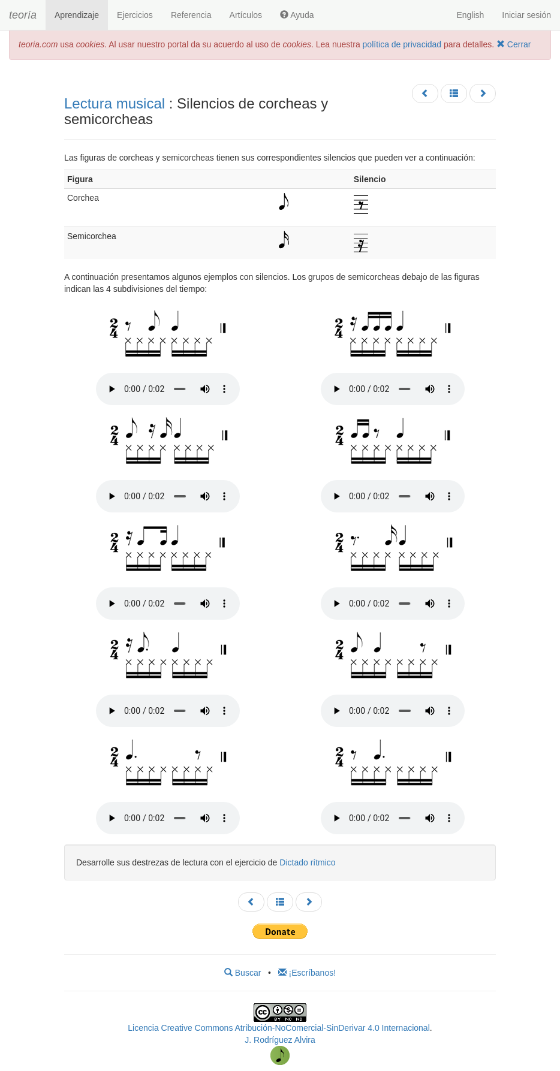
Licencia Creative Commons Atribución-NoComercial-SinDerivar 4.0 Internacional (278, 1028)
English (470, 15)
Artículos (246, 15)
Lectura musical (114, 103)
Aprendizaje (77, 15)
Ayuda (297, 15)
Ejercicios (135, 15)
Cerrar (513, 44)
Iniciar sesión (526, 15)
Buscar (242, 973)
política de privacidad (402, 44)
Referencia (191, 15)
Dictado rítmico (307, 862)
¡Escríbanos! (307, 973)
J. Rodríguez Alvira (280, 1040)
